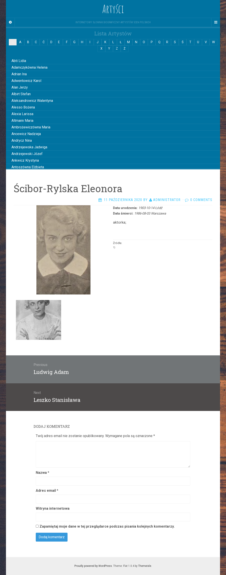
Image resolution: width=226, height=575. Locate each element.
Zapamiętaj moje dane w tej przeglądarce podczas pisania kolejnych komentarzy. (107, 526)
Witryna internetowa (53, 508)
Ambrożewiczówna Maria (30, 127)
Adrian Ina (19, 74)
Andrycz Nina (21, 140)
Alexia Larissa (22, 114)
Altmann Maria (22, 120)
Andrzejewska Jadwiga (29, 147)
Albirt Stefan (21, 94)
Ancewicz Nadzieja (26, 134)
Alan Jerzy (19, 87)
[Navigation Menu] (215, 22)
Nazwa (42, 472)
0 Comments (201, 200)
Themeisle (144, 565)
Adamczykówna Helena (29, 67)
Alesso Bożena (23, 107)
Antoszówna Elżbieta (27, 167)
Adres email (47, 490)
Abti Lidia (18, 61)
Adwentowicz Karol (26, 81)
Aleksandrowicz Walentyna (32, 101)
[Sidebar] (10, 22)
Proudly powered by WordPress (93, 565)
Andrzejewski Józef (27, 154)
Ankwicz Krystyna (25, 160)
